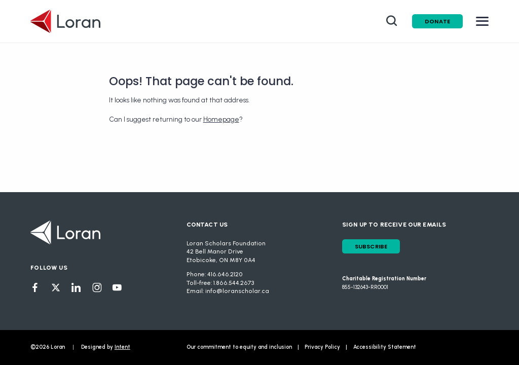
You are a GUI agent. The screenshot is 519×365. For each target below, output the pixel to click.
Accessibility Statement (384, 347)
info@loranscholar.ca (237, 291)
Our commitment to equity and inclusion (239, 347)
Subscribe (371, 246)
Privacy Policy (322, 347)
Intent (122, 347)
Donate (437, 21)
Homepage (221, 119)
